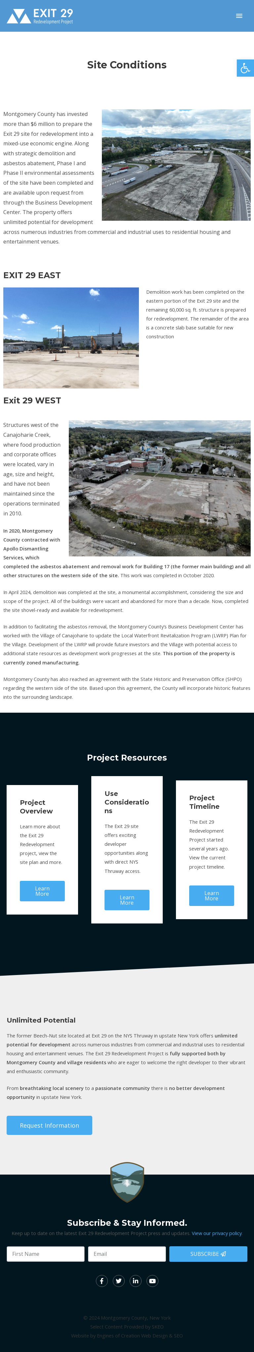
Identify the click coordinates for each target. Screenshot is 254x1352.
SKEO (158, 1326)
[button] (245, 68)
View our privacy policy (217, 1233)
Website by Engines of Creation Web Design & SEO (127, 1335)
